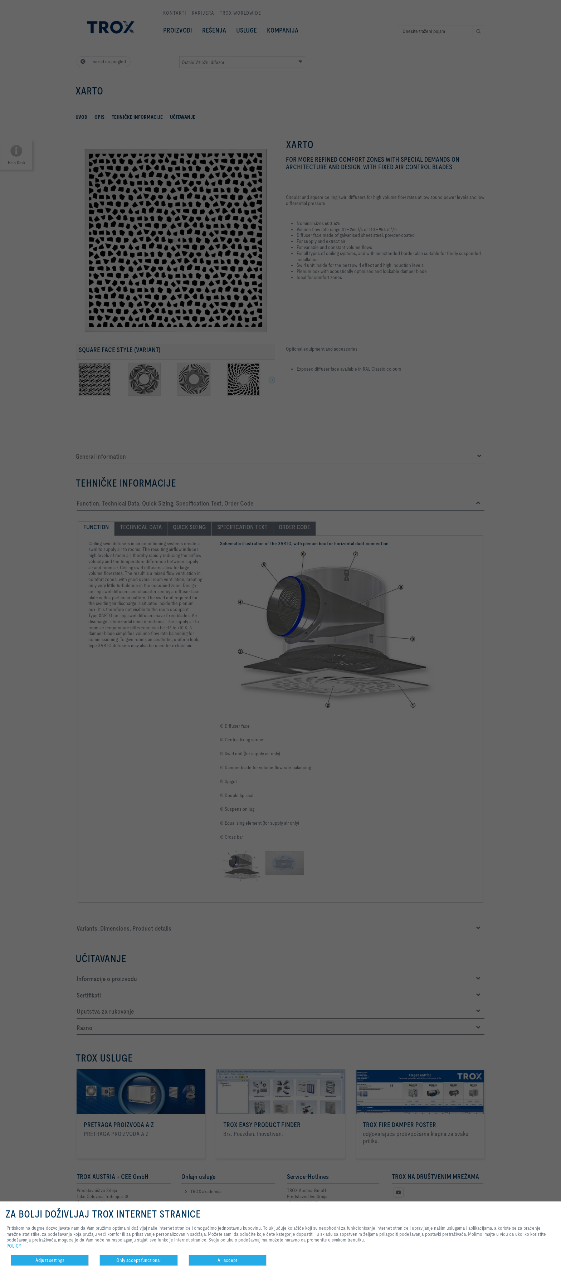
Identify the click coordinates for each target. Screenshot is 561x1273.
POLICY (13, 1246)
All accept (227, 1260)
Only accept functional (138, 1260)
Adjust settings (49, 1260)
